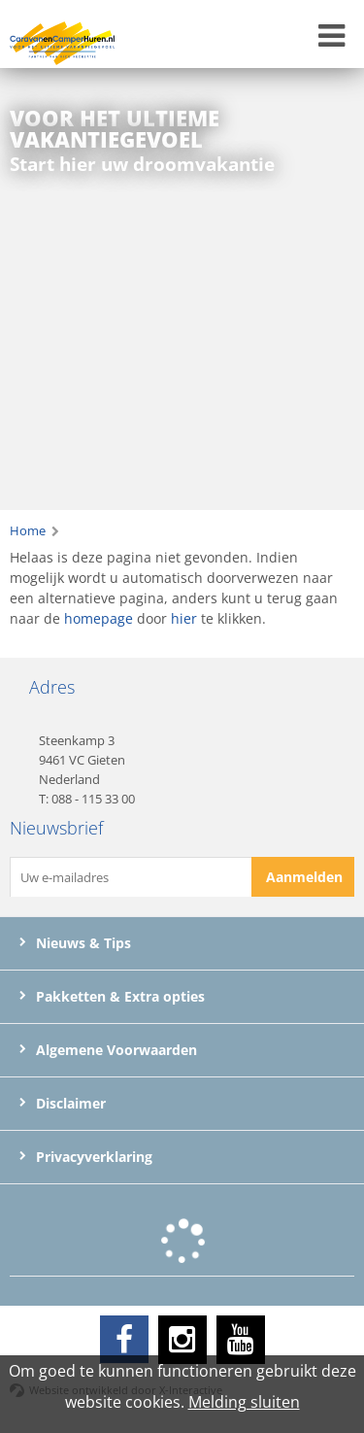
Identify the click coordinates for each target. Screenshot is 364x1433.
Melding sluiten (244, 1402)
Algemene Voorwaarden (108, 1050)
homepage (98, 618)
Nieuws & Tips (75, 943)
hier (184, 618)
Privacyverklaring (85, 1157)
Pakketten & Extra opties (112, 997)
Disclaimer (62, 1103)
